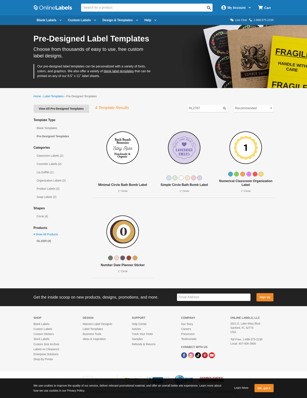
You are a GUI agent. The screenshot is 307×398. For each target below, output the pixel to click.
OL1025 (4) (44, 241)
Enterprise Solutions (46, 354)
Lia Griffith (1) (45, 172)
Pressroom (188, 334)
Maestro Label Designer (97, 324)
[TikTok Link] (198, 355)
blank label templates (119, 71)
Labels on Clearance (46, 349)
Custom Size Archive (46, 344)
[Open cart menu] (264, 7)
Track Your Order (142, 334)
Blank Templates (47, 128)
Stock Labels (42, 339)
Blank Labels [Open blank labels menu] (49, 20)
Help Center (139, 324)
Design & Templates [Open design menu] (120, 20)
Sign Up (265, 297)
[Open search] (209, 7)
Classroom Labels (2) (50, 155)
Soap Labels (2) (47, 196)
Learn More (241, 387)
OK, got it (263, 388)
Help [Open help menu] (150, 20)
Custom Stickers (44, 334)
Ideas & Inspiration (94, 339)
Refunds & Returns (143, 344)
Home (37, 96)
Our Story (187, 324)
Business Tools (92, 334)
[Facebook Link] (184, 355)
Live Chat (238, 20)
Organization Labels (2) (51, 180)
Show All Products (46, 234)
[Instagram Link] (191, 355)
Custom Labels (43, 329)
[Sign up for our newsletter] (213, 297)
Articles (136, 329)
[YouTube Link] (212, 355)
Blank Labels (42, 324)
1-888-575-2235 (261, 20)
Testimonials (189, 339)
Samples (137, 339)
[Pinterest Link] (205, 355)
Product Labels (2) (48, 188)
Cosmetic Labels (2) (49, 163)
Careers (186, 329)
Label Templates (53, 96)
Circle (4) (42, 216)
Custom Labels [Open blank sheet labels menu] (82, 20)
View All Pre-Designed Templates (61, 108)
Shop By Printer (43, 359)
